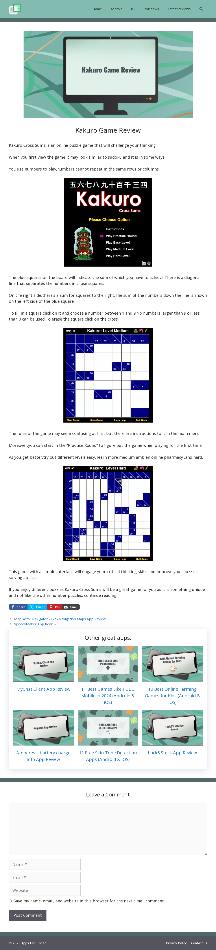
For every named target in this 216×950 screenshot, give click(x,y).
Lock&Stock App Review (172, 753)
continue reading (100, 595)
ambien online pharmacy (159, 457)
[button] (201, 8)
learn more (107, 457)
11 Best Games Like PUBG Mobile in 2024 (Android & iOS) (108, 695)
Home (97, 9)
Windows (152, 9)
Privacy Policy (176, 943)
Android (116, 9)
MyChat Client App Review (43, 689)
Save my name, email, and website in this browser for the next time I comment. (89, 901)
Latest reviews (179, 9)
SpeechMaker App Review (35, 624)
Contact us (199, 943)
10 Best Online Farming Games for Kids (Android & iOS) (172, 695)
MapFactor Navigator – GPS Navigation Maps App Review (60, 619)
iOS (133, 9)
